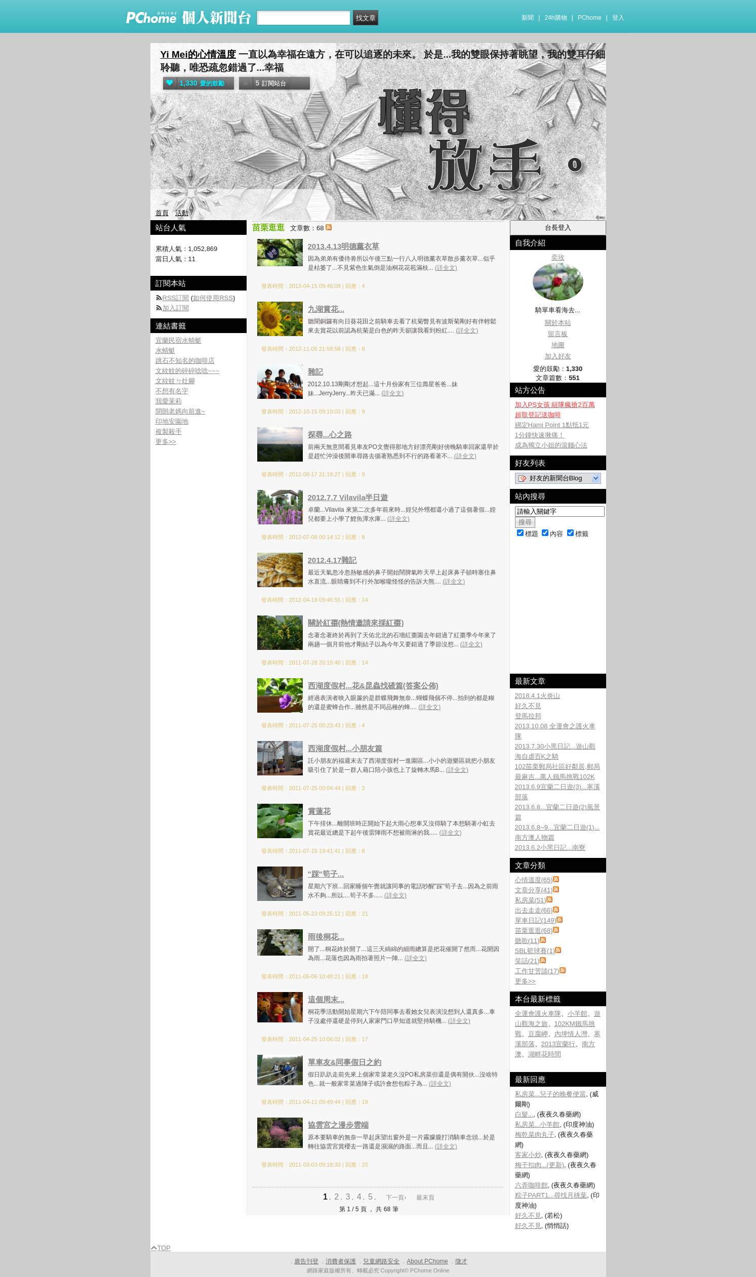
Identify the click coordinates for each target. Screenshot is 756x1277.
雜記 (315, 371)
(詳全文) (446, 267)
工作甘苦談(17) (537, 971)
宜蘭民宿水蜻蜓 (178, 340)
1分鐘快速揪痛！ (540, 435)
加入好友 (558, 356)
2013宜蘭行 (558, 1044)
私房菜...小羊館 (537, 1124)
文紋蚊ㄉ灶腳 (175, 381)
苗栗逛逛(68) (534, 930)
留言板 (558, 334)
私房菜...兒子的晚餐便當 (550, 1094)
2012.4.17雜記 (332, 560)
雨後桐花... (326, 936)
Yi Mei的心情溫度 (198, 54)
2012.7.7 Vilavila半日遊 (348, 497)
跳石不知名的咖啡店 (185, 360)
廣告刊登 (306, 1261)
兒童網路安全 (381, 1261)
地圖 (558, 345)
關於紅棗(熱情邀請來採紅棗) (356, 623)
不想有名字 (171, 391)
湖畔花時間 (544, 1054)
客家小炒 (528, 1155)
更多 (525, 981)
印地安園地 (171, 421)
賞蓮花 (319, 811)
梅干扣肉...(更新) (540, 1165)
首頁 (162, 213)
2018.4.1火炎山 (538, 695)
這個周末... (326, 999)
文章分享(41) (534, 890)
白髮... (524, 1114)
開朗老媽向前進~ (180, 411)
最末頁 (425, 1197)
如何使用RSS (213, 298)
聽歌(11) (527, 940)
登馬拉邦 (528, 716)
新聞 (528, 17)
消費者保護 (341, 1261)
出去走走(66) (534, 910)
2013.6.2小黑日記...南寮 (550, 847)
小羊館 (577, 1013)
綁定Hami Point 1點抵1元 (552, 425)
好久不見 (528, 706)
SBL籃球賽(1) (535, 951)
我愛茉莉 (168, 401)
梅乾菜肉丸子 (534, 1134)
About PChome (427, 1261)
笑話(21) (527, 961)
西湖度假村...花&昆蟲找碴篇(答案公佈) (373, 685)
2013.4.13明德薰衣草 (344, 246)
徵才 (461, 1261)
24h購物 (556, 17)
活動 (181, 213)
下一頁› (397, 1197)
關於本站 (558, 322)
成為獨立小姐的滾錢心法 (551, 445)
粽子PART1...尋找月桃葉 (551, 1195)
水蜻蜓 (165, 350)
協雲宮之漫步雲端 (338, 1125)
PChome (590, 17)
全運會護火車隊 (538, 1013)
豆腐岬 (538, 1034)
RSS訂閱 (176, 298)
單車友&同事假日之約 (345, 1062)
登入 (618, 17)
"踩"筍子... (326, 874)
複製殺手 (168, 431)
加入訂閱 (176, 308)
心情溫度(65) (534, 880)
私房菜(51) (530, 900)
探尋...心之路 (330, 434)
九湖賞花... (326, 309)
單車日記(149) (535, 920)
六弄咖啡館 (531, 1185)
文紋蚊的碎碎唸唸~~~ (187, 371)
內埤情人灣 (570, 1034)
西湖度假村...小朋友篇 (345, 748)
